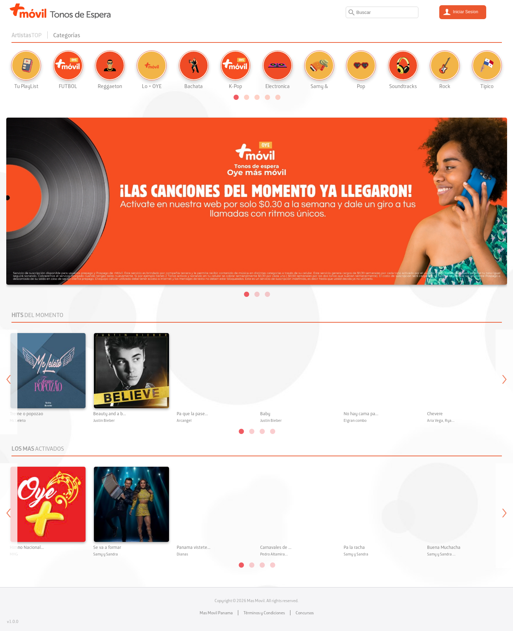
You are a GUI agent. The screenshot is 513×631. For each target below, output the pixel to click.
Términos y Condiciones (264, 612)
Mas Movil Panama (216, 612)
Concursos (305, 612)
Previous (8, 382)
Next (504, 382)
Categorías (66, 35)
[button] (235, 96)
